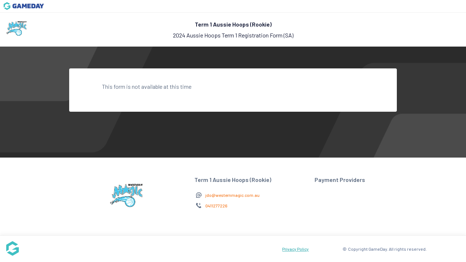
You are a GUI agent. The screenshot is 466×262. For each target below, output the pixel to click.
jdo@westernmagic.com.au (232, 195)
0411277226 (216, 205)
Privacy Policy (295, 248)
